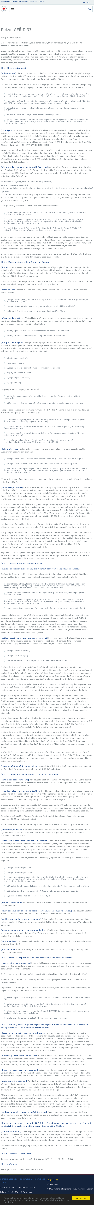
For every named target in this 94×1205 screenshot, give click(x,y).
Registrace (52, 1180)
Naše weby (88, 2)
